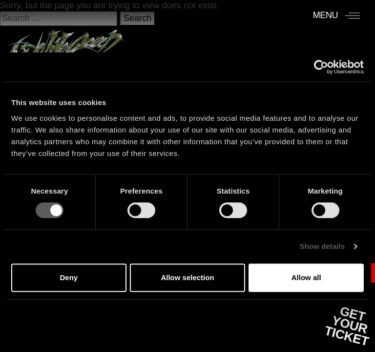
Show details (322, 246)
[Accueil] (65, 42)
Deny (69, 277)
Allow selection (187, 277)
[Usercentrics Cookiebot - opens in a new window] (321, 67)
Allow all (306, 277)
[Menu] (336, 15)
